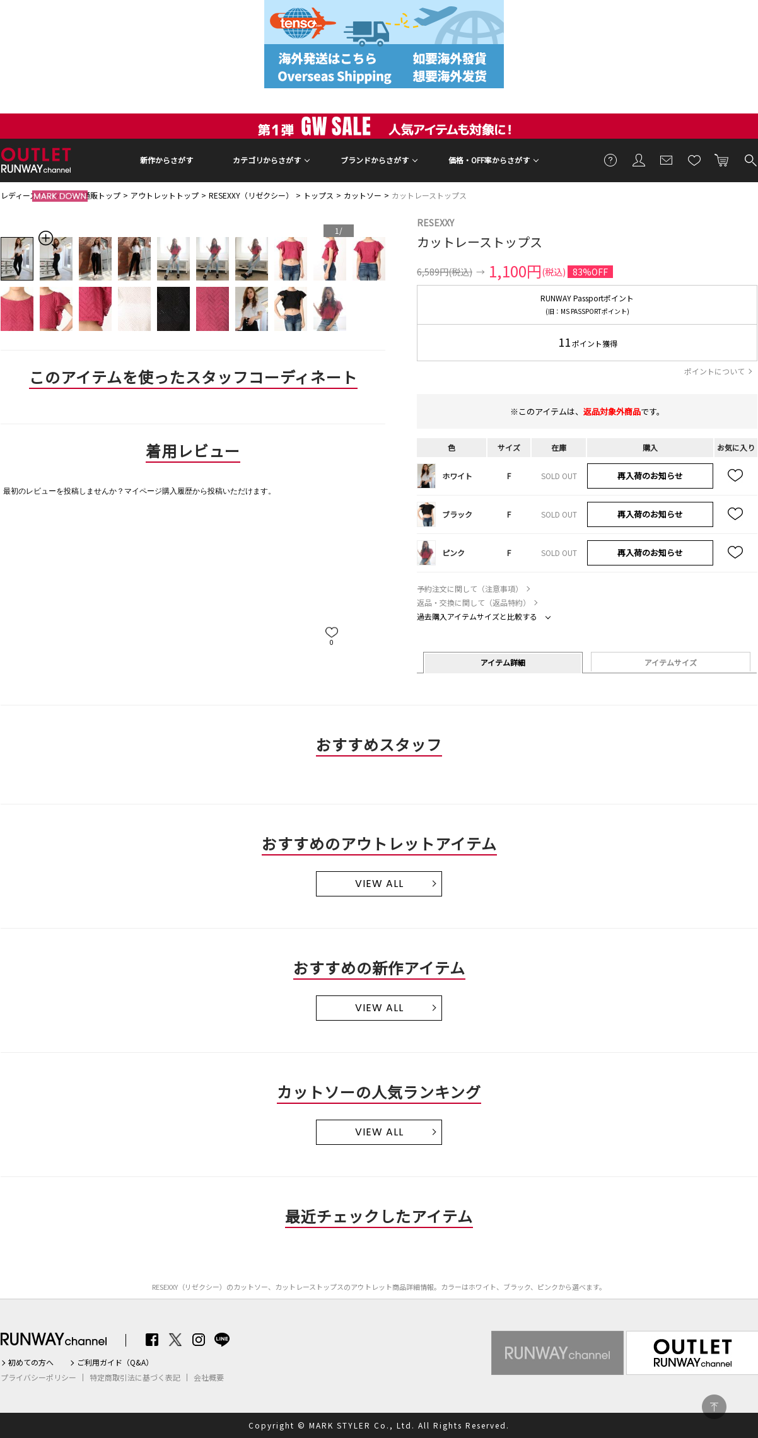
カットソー (363, 195)
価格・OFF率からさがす (489, 159)
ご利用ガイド (611, 159)
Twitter (175, 1339)
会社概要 (209, 1377)
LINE (222, 1339)
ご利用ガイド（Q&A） (115, 1362)
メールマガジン (666, 159)
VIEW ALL (379, 883)
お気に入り (694, 159)
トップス (318, 195)
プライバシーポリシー (38, 1377)
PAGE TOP (714, 1407)
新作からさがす (166, 159)
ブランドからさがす (375, 159)
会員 (638, 159)
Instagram (198, 1339)
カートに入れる (722, 159)
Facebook (152, 1339)
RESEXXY (435, 222)
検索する (749, 159)
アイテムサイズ (670, 662)
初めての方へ (31, 1362)
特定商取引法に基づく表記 (135, 1377)
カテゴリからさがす (267, 159)
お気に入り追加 (736, 476)
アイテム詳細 (503, 662)
